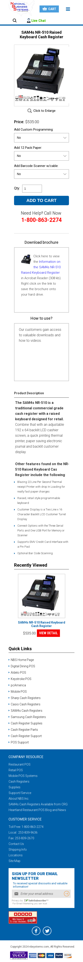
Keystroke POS (21, 678)
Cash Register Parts (24, 729)
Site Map (14, 861)
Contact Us (16, 844)
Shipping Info (18, 849)
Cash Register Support (26, 736)
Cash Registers (19, 781)
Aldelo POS (18, 672)
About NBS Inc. (19, 798)
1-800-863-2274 (32, 827)
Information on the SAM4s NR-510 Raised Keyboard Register (41, 267)
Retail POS (16, 770)
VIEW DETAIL (48, 633)
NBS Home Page (22, 659)
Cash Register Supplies (26, 723)
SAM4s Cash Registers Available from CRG (38, 804)
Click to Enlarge (44, 111)
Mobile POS (19, 691)
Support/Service (20, 793)
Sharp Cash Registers (26, 697)
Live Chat (38, 20)
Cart (52, 9)
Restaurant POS (20, 764)
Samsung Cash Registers (28, 716)
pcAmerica (18, 685)
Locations (16, 855)
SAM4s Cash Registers (26, 710)
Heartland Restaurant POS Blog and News (37, 810)
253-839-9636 (28, 832)
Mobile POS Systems (23, 776)
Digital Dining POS (23, 666)
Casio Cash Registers (25, 704)
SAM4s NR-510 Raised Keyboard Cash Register (41, 624)
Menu (68, 9)
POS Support (20, 742)
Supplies (14, 787)
